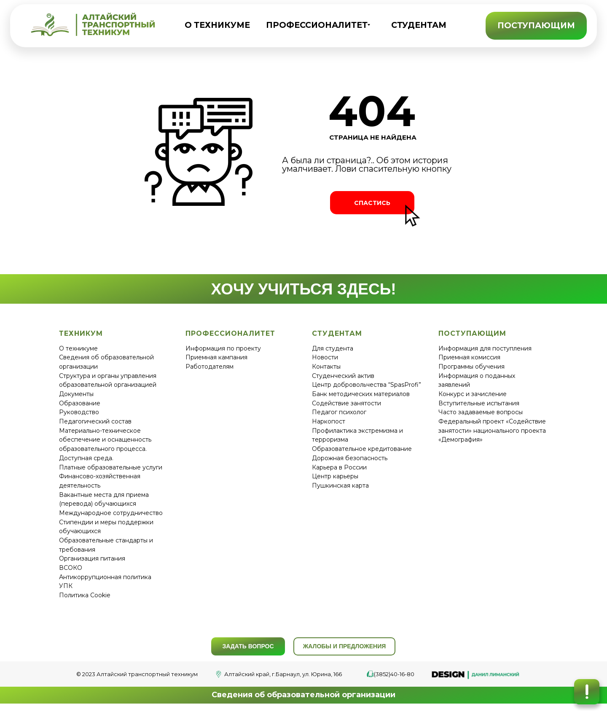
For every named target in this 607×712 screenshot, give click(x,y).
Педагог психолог (339, 412)
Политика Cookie (84, 595)
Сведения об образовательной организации (303, 694)
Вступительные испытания (478, 403)
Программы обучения (471, 366)
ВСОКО (70, 568)
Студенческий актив (343, 376)
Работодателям (209, 366)
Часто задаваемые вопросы (480, 412)
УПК (66, 586)
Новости (325, 357)
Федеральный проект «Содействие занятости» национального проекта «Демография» (492, 430)
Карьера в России (339, 467)
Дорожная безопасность (349, 458)
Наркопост (328, 421)
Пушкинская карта (340, 485)
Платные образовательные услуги (110, 467)
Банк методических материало (359, 394)
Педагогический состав (95, 421)
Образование (79, 403)
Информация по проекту (223, 348)
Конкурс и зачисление (472, 394)
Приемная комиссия (469, 357)
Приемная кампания (216, 357)
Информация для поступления (485, 348)
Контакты (326, 366)
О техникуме (78, 348)
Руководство (79, 412)
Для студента (332, 348)
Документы (76, 394)
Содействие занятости (346, 403)
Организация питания (92, 558)
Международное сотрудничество (111, 513)
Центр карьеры (335, 476)
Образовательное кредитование (362, 449)
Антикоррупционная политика (105, 577)
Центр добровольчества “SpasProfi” (366, 384)
